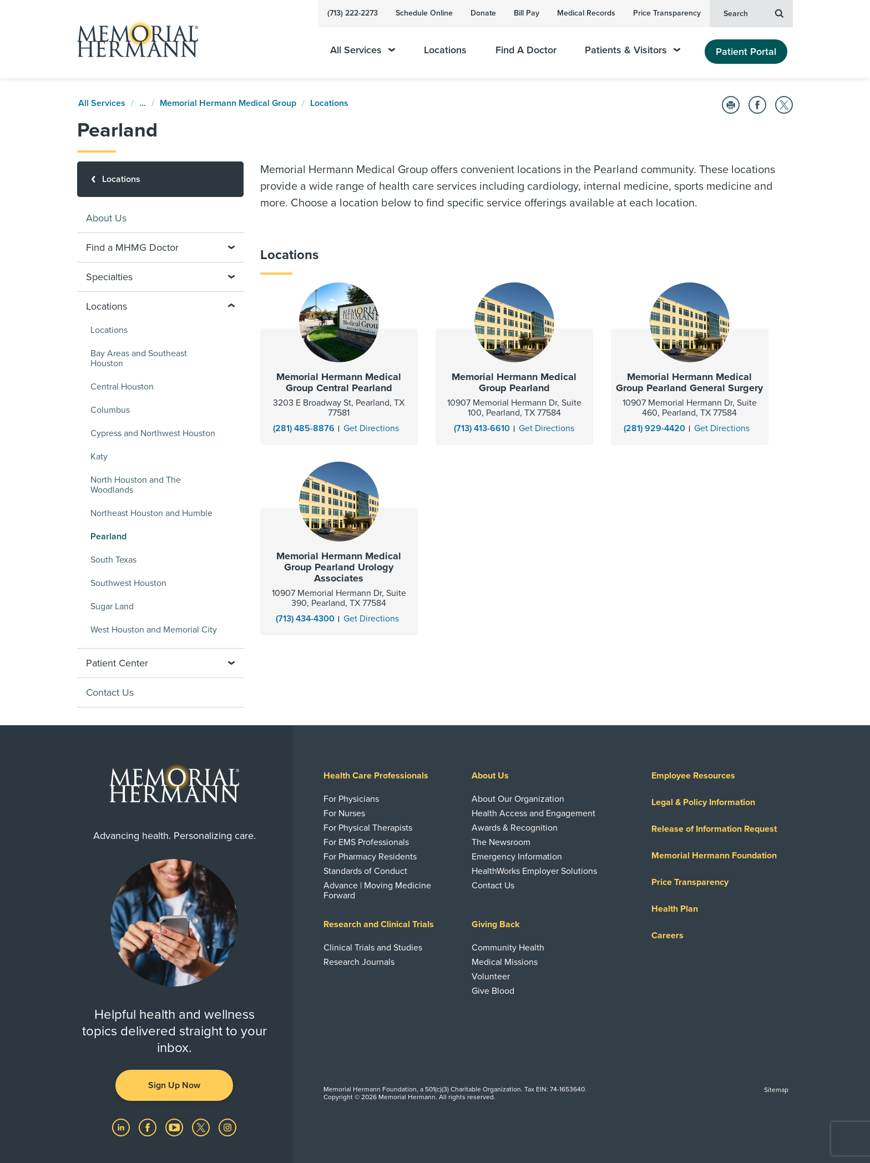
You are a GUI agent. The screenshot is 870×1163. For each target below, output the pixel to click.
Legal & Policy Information (703, 802)
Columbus (110, 410)
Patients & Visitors (632, 50)
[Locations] (160, 179)
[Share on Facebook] (757, 105)
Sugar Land (112, 606)
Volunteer (491, 977)
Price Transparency (667, 13)
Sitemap (776, 1090)
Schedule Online (424, 13)
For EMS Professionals (366, 842)
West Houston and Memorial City (153, 629)
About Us (106, 218)
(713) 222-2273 (352, 13)
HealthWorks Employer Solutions (534, 871)
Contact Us (110, 692)
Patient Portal (746, 51)
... (142, 103)
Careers (667, 935)
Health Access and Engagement (533, 813)
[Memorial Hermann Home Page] (132, 39)
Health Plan (674, 908)
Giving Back (496, 924)
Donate (483, 13)
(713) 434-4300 (305, 618)
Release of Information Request (714, 829)
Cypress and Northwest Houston (152, 433)
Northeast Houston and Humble (151, 513)
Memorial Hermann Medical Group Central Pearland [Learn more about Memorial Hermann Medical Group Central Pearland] (338, 382)
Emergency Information (517, 857)
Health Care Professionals (375, 775)
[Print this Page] (731, 105)
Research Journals (358, 962)
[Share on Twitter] (784, 105)
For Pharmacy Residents (370, 857)
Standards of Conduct (365, 871)
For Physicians (351, 799)
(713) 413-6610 (482, 428)
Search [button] (753, 12)
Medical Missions (505, 962)
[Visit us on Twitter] (202, 1126)
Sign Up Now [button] (174, 1085)
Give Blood (493, 991)
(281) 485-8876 (304, 428)
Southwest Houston (128, 583)
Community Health (508, 948)
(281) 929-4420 (654, 428)
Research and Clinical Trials (378, 924)
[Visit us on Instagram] (227, 1126)
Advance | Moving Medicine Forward (377, 891)
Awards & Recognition (515, 828)
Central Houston (122, 386)
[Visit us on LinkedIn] (122, 1126)
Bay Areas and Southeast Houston (138, 358)
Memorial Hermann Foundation (714, 855)
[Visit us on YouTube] (175, 1126)
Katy (99, 456)
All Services (362, 50)
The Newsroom (501, 842)
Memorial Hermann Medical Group (228, 103)
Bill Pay (526, 13)
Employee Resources (693, 775)
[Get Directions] (371, 428)
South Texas (113, 559)
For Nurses (344, 813)
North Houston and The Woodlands (135, 484)
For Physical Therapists (367, 828)
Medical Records (586, 13)
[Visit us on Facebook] (149, 1126)
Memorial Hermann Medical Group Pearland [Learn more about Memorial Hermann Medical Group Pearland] (514, 382)
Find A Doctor (526, 50)
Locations (445, 50)
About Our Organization (518, 799)
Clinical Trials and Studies (372, 948)
